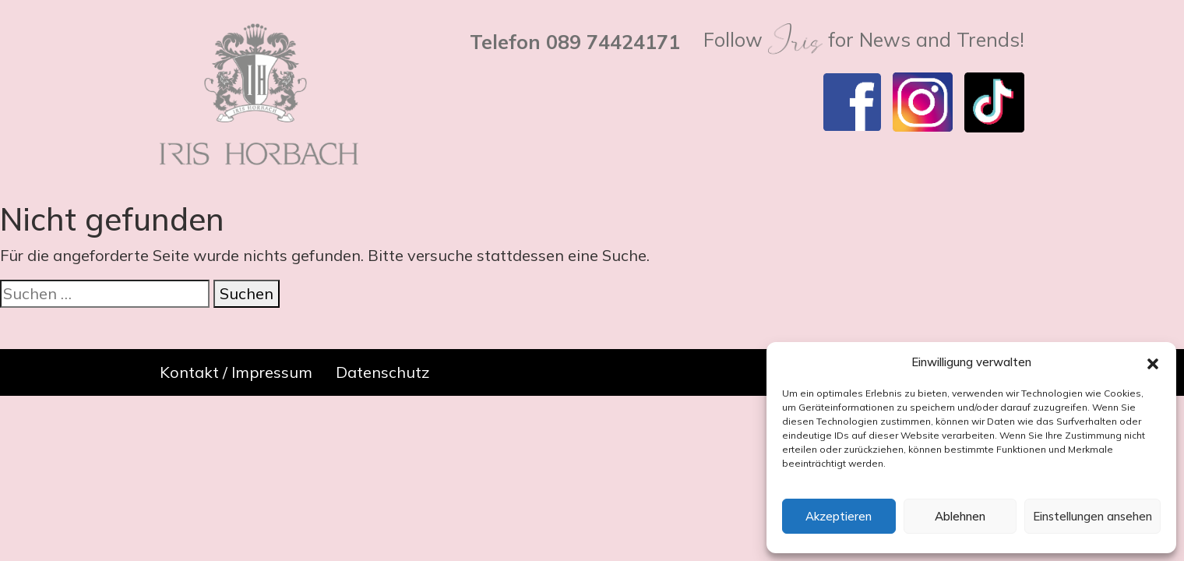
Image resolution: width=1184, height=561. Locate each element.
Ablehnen (960, 516)
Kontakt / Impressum (236, 372)
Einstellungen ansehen (1092, 516)
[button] (1153, 362)
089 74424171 (613, 42)
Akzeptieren (838, 516)
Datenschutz (383, 372)
